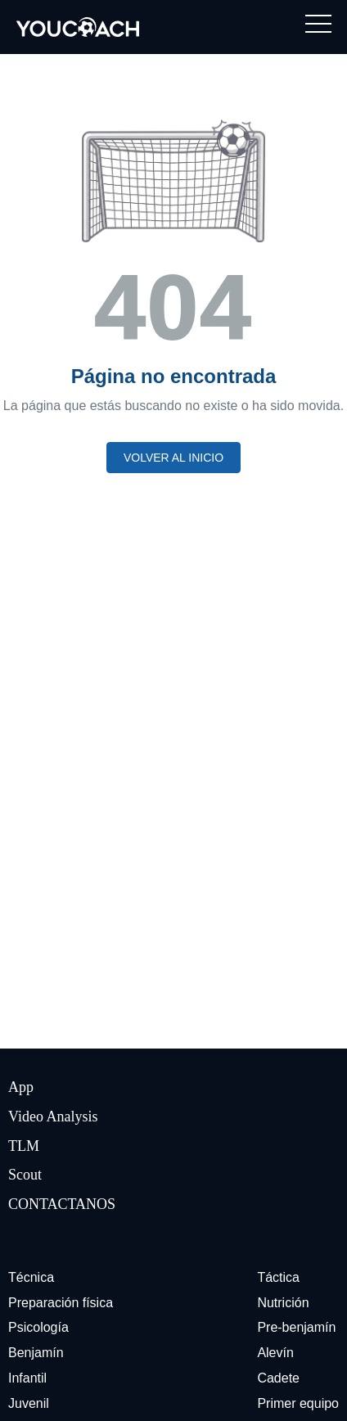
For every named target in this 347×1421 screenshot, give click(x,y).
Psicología (38, 1327)
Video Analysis (52, 1116)
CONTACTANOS (61, 1204)
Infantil (27, 1378)
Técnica (31, 1277)
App (21, 1087)
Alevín (275, 1353)
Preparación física (60, 1303)
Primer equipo (298, 1403)
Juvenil (28, 1403)
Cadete (278, 1378)
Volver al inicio (173, 457)
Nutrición (283, 1303)
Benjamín (36, 1353)
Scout (25, 1174)
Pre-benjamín (296, 1327)
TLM (23, 1146)
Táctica (278, 1277)
